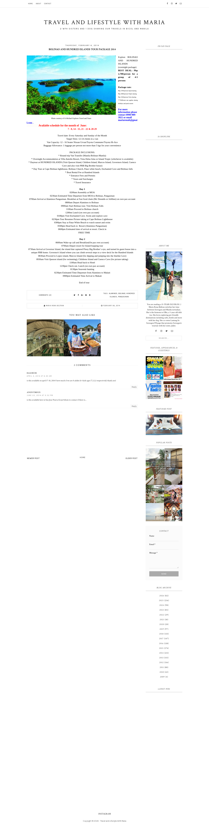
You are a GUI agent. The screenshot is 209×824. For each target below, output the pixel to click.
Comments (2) (45, 295)
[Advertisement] (164, 191)
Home (30, 4)
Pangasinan (123, 297)
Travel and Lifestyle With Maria (113, 821)
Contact (47, 4)
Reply (134, 387)
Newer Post (33, 458)
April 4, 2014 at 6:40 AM (39, 376)
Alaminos (113, 293)
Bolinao (121, 293)
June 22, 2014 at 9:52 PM (40, 395)
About (38, 4)
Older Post (132, 458)
